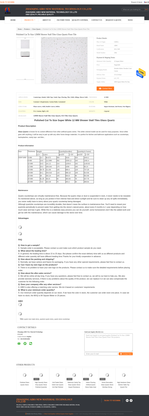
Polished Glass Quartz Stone (24, 384)
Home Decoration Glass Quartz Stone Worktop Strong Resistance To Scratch (107, 387)
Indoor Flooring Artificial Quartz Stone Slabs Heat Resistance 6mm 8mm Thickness (90, 387)
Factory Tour (63, 20)
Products (29, 20)
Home (13, 20)
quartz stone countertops (62, 319)
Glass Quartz (36, 29)
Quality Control (80, 20)
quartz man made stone (31, 319)
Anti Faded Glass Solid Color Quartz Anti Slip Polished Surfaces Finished (57, 386)
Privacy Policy (38, 414)
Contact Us (96, 20)
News (130, 20)
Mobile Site (29, 414)
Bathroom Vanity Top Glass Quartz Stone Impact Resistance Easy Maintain (74, 386)
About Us (46, 20)
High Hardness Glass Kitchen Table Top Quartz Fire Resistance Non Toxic (123, 386)
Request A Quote (136, 2)
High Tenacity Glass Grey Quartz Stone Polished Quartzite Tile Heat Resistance (41, 386)
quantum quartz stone (46, 319)
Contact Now (107, 88)
